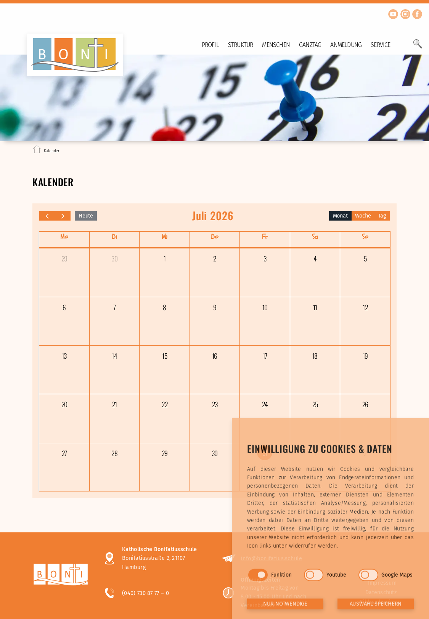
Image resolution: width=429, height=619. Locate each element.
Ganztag (310, 44)
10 (264, 307)
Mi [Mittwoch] (164, 237)
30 (114, 258)
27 (64, 453)
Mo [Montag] (64, 237)
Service (380, 44)
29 (64, 258)
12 (365, 307)
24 (265, 404)
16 (214, 356)
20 (64, 404)
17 (265, 356)
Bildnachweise (378, 602)
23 (214, 404)
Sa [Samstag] (315, 237)
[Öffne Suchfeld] (417, 47)
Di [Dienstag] (114, 237)
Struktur (240, 44)
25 (315, 404)
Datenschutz (381, 592)
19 (365, 356)
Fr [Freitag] (265, 237)
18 (314, 356)
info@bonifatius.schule (271, 558)
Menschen (276, 44)
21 (114, 404)
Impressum (382, 583)
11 (315, 307)
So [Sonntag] (365, 237)
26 (365, 404)
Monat (340, 216)
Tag (382, 216)
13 (64, 356)
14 (114, 356)
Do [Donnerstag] (215, 237)
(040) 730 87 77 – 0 (145, 593)
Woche (363, 216)
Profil (210, 44)
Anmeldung (346, 44)
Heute (86, 216)
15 (164, 356)
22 (164, 404)
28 (114, 453)
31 (264, 453)
